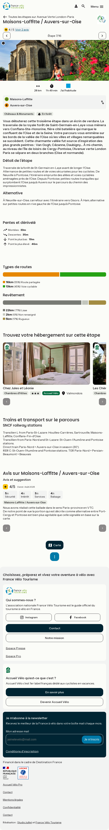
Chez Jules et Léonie (18, 388)
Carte (57, 545)
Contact (54, 628)
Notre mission (54, 638)
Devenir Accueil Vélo (54, 702)
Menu (95, 6)
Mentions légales (13, 799)
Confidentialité (12, 807)
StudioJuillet (24, 822)
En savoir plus (54, 692)
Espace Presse (15, 648)
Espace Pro (13, 656)
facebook (80, 617)
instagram (31, 617)
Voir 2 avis (22, 29)
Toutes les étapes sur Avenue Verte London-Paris (41, 17)
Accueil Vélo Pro (12, 784)
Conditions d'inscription (22, 751)
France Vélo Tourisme (48, 822)
